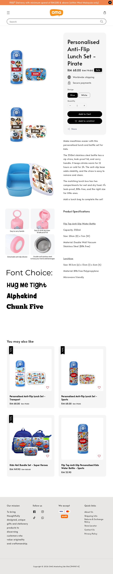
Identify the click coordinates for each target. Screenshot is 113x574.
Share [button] (72, 129)
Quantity (71, 101)
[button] (8, 13)
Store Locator (90, 525)
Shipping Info (90, 516)
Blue (72, 95)
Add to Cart (85, 113)
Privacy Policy (90, 533)
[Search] (101, 21)
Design (70, 89)
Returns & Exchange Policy (93, 520)
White (84, 95)
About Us (88, 512)
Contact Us (89, 529)
